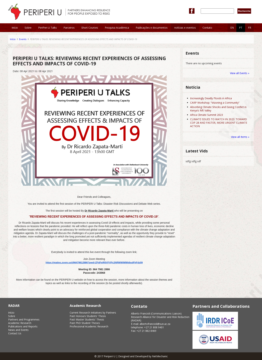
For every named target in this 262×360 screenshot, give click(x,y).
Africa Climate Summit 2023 (206, 115)
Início (13, 39)
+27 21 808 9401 (154, 327)
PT (240, 27)
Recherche (244, 11)
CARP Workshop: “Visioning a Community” (214, 102)
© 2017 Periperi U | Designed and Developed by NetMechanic (131, 356)
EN (232, 27)
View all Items (239, 137)
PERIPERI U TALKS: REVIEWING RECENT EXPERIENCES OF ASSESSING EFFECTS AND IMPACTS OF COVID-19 (83, 39)
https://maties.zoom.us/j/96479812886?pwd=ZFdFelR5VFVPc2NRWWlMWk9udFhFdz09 (94, 262)
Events (23, 39)
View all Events (238, 73)
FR (249, 27)
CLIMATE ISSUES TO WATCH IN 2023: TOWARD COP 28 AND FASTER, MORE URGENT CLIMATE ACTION (218, 122)
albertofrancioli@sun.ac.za (155, 324)
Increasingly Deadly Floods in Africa (211, 98)
